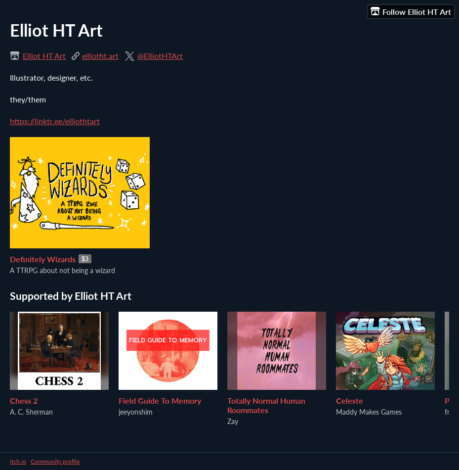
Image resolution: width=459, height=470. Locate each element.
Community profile (55, 461)
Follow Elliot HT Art (411, 11)
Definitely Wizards (43, 259)
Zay (232, 421)
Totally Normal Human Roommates (266, 405)
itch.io (18, 461)
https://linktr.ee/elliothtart (55, 121)
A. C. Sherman (31, 412)
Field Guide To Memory (160, 400)
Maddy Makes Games (369, 412)
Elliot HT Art (44, 55)
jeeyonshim (136, 412)
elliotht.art (100, 55)
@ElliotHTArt (160, 55)
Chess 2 (24, 400)
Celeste (349, 400)
